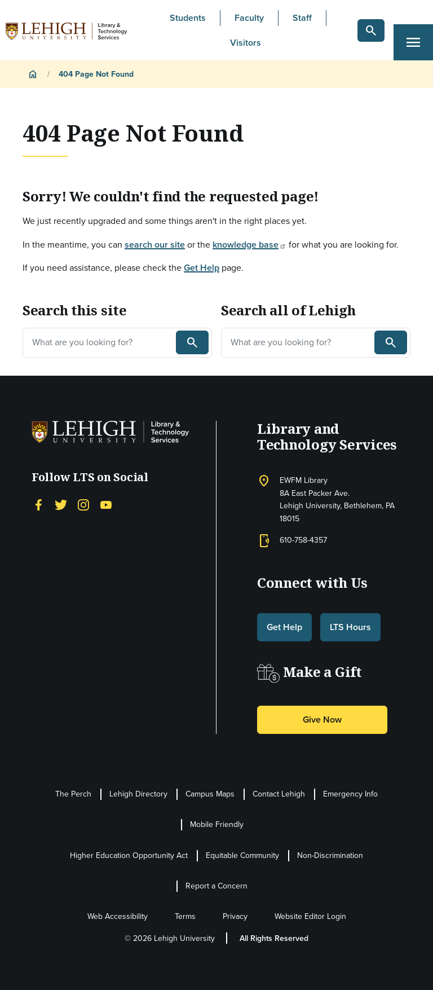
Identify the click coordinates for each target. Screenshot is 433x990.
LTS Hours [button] (350, 627)
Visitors (245, 42)
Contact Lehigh (279, 794)
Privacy (235, 916)
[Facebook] (38, 504)
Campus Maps (210, 794)
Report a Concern (216, 886)
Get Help (201, 267)
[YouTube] (106, 504)
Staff (302, 17)
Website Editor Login (310, 916)
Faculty (249, 17)
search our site (155, 244)
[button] (371, 30)
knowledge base (249, 244)
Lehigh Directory (138, 794)
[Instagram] (83, 504)
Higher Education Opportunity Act (129, 855)
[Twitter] (61, 504)
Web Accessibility (117, 916)
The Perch (73, 794)
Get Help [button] (284, 627)
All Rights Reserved (274, 938)
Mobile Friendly (217, 824)
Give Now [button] (322, 719)
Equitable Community (242, 855)
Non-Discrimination (330, 855)
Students (188, 17)
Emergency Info (350, 794)
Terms (185, 916)
